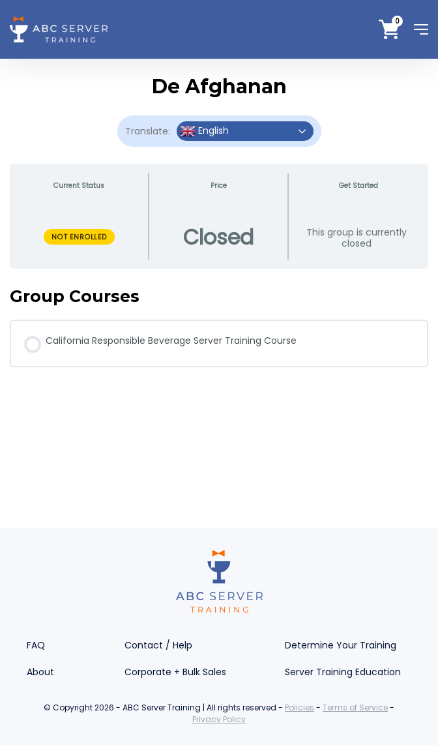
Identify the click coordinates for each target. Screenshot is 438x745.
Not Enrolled (79, 237)
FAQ (36, 645)
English (204, 131)
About (40, 671)
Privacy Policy (219, 719)
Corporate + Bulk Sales (175, 671)
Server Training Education (343, 671)
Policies (299, 707)
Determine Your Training (340, 645)
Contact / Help (158, 645)
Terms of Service (355, 707)
